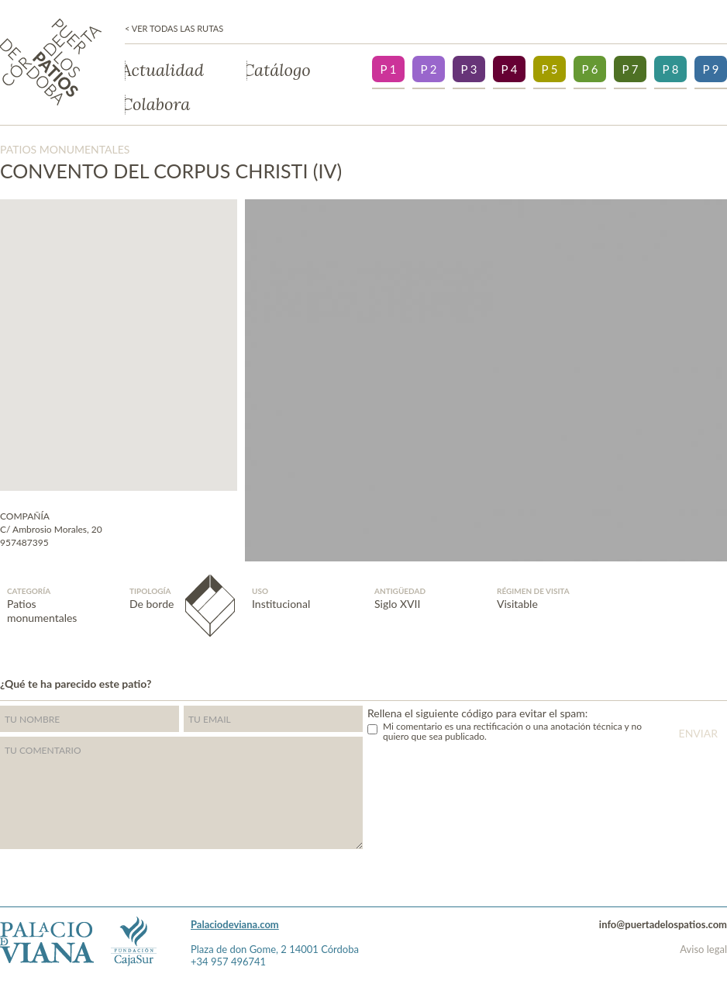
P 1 (388, 69)
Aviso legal (703, 949)
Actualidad (164, 70)
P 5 (549, 69)
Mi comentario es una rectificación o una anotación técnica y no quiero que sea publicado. (512, 731)
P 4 (509, 69)
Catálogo (278, 70)
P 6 (589, 69)
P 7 (630, 69)
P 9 (710, 69)
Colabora (157, 105)
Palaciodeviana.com (235, 924)
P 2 (428, 69)
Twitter (693, 681)
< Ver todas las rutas (174, 28)
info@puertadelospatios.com (663, 924)
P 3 (468, 69)
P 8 (670, 69)
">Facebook (723, 681)
